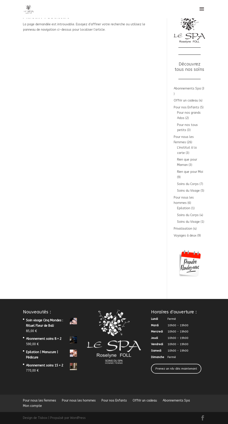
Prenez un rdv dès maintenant (176, 368)
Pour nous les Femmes (39, 400)
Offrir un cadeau (145, 400)
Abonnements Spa (176, 400)
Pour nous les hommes (79, 400)
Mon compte (32, 406)
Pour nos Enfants (114, 400)
